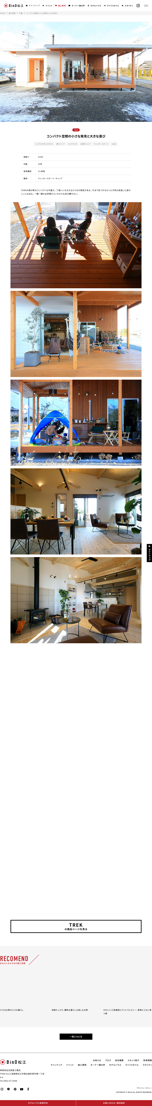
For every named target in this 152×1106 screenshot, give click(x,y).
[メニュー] (146, 6)
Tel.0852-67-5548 (8, 1080)
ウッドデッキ (72, 144)
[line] (8, 1089)
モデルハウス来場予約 (38, 1103)
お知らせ (97, 1060)
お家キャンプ (85, 144)
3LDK (114, 144)
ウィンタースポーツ (101, 144)
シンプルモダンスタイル (44, 144)
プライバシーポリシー (144, 1088)
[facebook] (28, 1089)
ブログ (108, 1060)
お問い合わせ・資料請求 (114, 1103)
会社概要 (119, 1060)
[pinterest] (15, 1089)
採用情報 (147, 1060)
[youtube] (22, 1089)
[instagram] (138, 5)
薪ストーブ (60, 144)
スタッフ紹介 (133, 1060)
